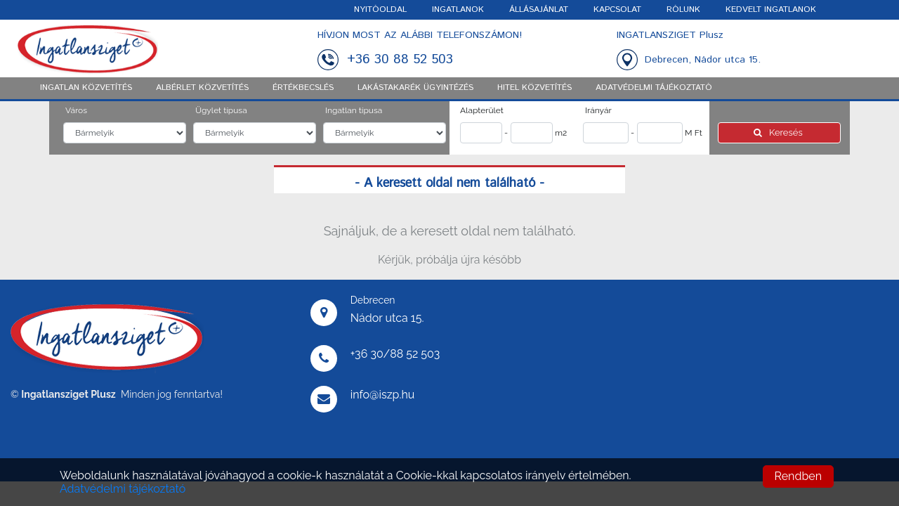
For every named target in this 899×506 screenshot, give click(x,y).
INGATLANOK (458, 9)
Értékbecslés (303, 87)
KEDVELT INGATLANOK (771, 9)
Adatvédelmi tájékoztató (122, 488)
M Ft (693, 133)
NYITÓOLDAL (380, 9)
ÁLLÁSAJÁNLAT (538, 9)
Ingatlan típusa (353, 110)
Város (76, 110)
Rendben (798, 476)
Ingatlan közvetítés (86, 87)
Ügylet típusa (221, 110)
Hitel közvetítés (534, 87)
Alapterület (482, 110)
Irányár (598, 110)
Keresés (779, 132)
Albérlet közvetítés (202, 87)
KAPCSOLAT (617, 9)
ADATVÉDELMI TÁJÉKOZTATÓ (654, 87)
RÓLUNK (683, 9)
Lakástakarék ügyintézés (415, 87)
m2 (561, 133)
